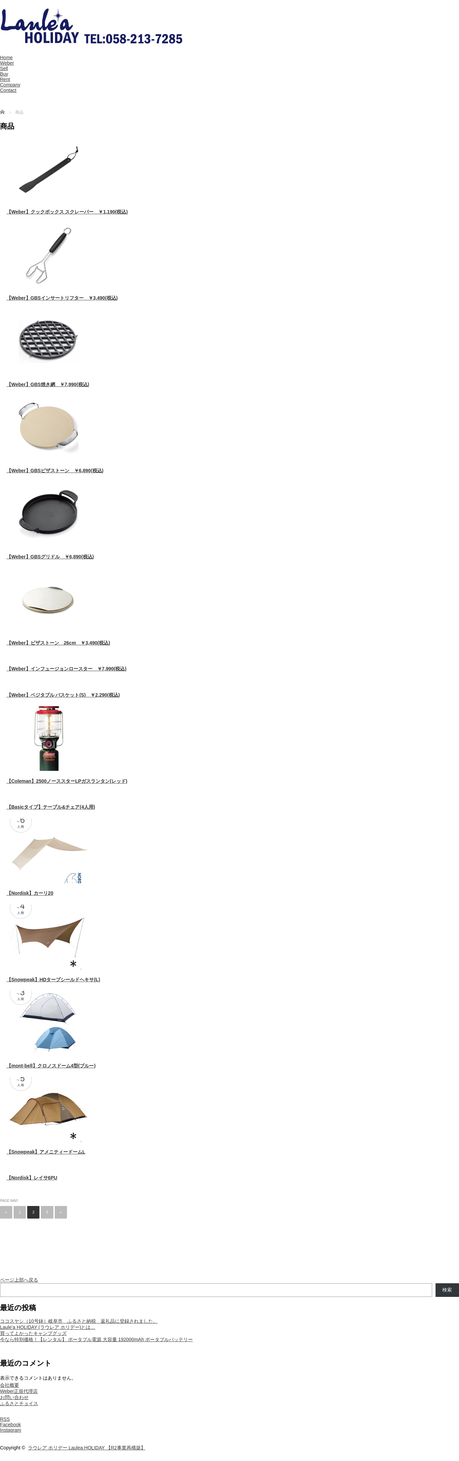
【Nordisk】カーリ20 (29, 893)
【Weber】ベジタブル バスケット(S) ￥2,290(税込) (63, 695)
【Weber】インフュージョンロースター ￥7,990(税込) (66, 668)
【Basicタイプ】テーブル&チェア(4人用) (50, 807)
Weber (7, 63)
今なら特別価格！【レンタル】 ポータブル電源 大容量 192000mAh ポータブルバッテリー (96, 1339)
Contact (8, 90)
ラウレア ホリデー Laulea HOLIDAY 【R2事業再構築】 (87, 1447)
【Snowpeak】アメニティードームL (45, 1152)
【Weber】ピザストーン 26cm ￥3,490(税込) (58, 643)
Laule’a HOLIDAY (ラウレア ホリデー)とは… (47, 1327)
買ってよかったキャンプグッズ (33, 1333)
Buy (4, 74)
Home (6, 57)
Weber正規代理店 (19, 1391)
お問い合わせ (14, 1397)
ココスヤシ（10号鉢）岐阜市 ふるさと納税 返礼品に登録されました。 (79, 1321)
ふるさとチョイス (19, 1403)
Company (10, 85)
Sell (4, 68)
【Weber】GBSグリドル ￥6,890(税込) (50, 556)
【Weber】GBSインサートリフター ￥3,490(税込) (62, 298)
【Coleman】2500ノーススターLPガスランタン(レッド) (66, 781)
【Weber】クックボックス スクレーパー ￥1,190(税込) (67, 212)
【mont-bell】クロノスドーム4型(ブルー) (51, 1065)
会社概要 (9, 1385)
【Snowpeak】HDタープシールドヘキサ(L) (53, 979)
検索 (447, 1289)
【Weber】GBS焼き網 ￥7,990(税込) (47, 384)
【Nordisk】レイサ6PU (31, 1177)
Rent (5, 79)
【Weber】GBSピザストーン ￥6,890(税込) (54, 470)
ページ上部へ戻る (19, 1280)
